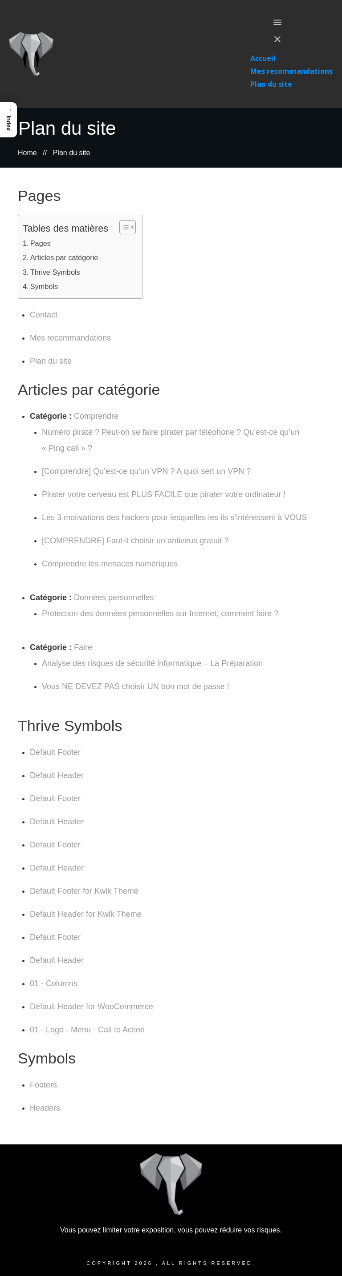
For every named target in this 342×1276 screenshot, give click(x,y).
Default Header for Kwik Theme (86, 914)
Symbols (44, 286)
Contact (43, 314)
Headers (45, 1107)
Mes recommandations (70, 337)
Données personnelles (114, 597)
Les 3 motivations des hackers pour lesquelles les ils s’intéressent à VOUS (174, 517)
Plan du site (51, 361)
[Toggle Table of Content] (123, 227)
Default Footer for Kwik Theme (84, 891)
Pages (40, 243)
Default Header (57, 775)
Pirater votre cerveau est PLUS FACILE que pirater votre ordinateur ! (163, 494)
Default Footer (55, 752)
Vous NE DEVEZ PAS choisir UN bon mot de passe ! (135, 686)
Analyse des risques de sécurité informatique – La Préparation (152, 663)
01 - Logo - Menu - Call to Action (87, 1029)
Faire (83, 647)
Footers (43, 1084)
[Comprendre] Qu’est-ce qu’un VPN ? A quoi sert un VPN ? (146, 471)
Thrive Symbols (55, 272)
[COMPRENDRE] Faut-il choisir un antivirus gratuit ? (135, 540)
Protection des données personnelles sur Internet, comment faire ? (160, 613)
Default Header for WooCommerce (91, 1006)
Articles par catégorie (64, 257)
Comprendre (96, 416)
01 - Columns (53, 983)
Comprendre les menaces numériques (110, 563)
